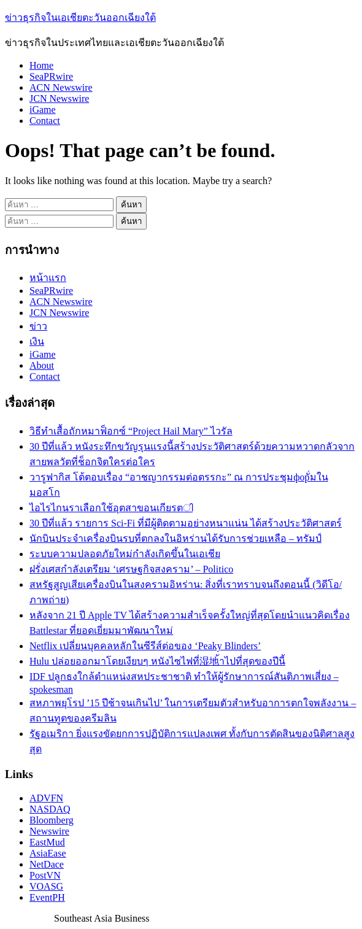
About (41, 365)
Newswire (49, 831)
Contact (44, 120)
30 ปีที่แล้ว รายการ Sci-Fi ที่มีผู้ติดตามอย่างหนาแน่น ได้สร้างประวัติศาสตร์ (185, 523)
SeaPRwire (51, 76)
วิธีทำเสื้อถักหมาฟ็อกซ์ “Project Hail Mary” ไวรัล (131, 431)
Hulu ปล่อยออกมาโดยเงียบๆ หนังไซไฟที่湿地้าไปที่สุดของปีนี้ (157, 661)
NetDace (46, 864)
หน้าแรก (47, 277)
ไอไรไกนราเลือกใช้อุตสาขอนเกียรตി (111, 508)
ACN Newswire (61, 87)
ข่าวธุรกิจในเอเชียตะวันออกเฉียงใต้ (80, 17)
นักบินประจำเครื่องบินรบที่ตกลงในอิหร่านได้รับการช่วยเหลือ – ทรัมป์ (175, 538)
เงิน (36, 341)
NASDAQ (50, 809)
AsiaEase (47, 853)
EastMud (47, 842)
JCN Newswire (59, 98)
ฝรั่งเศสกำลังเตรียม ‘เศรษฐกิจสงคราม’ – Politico (131, 569)
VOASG (46, 886)
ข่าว (38, 326)
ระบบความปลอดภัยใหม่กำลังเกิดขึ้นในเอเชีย (124, 554)
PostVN (45, 875)
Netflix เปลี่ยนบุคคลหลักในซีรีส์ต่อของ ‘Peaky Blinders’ (145, 646)
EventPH (47, 897)
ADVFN (46, 798)
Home (41, 65)
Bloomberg (51, 820)
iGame (42, 109)
